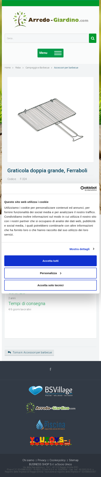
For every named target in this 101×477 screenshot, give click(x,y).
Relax (19, 67)
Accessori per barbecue (66, 67)
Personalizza (50, 272)
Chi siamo (28, 460)
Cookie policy (58, 460)
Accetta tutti (51, 260)
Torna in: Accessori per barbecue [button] (30, 352)
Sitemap (74, 460)
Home (9, 67)
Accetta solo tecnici (51, 285)
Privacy (42, 460)
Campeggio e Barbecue (38, 67)
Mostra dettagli (79, 248)
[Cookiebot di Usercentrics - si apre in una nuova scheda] (80, 188)
